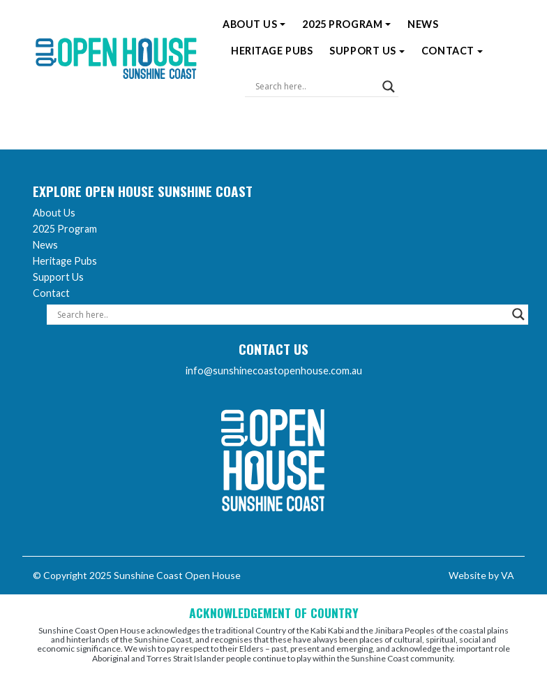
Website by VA (481, 575)
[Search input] (315, 86)
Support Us (367, 51)
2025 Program (346, 24)
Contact (452, 51)
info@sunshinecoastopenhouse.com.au (274, 370)
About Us (254, 24)
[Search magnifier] (388, 86)
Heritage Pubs (272, 51)
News (422, 24)
